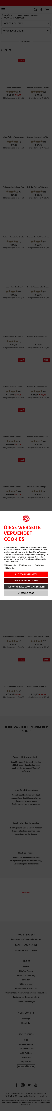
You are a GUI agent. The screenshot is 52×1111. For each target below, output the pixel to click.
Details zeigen (26, 593)
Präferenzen (24, 565)
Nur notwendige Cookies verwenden (26, 587)
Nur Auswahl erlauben (26, 580)
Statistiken (38, 565)
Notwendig (10, 565)
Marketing (9, 568)
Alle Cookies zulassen (26, 574)
